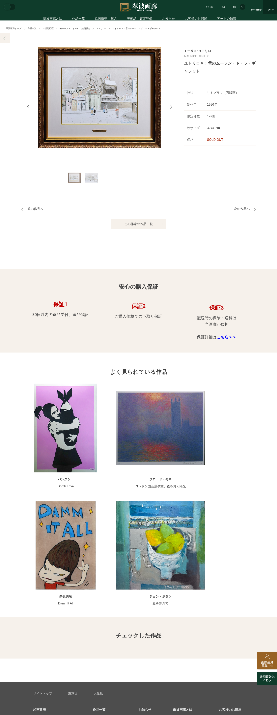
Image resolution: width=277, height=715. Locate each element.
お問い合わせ (42, 632)
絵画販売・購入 (106, 19)
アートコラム (227, 603)
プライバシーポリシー (165, 651)
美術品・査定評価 (139, 19)
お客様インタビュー (231, 578)
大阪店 (98, 554)
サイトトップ (42, 554)
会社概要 (38, 651)
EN (234, 7)
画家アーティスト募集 (71, 651)
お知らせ (168, 19)
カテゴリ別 (100, 584)
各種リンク (199, 651)
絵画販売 (39, 570)
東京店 (73, 554)
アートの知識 (226, 19)
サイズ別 (98, 597)
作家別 (97, 578)
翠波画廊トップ (13, 28)
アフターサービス (81, 632)
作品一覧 (78, 19)
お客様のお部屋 (196, 19)
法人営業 (133, 651)
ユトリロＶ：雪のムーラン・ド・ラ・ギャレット (136, 28)
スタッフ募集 (106, 651)
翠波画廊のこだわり (185, 578)
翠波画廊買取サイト (231, 651)
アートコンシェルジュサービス (52, 578)
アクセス (209, 7)
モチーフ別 (100, 590)
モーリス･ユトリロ (197, 51)
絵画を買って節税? (231, 609)
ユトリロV (101, 28)
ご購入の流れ (41, 597)
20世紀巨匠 (48, 28)
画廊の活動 (145, 584)
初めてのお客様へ (44, 584)
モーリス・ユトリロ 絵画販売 (75, 28)
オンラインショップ (105, 603)
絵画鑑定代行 (118, 632)
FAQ (223, 7)
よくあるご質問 (43, 603)
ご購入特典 (40, 590)
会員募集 (38, 609)
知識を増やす (228, 596)
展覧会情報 (145, 578)
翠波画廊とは (52, 19)
